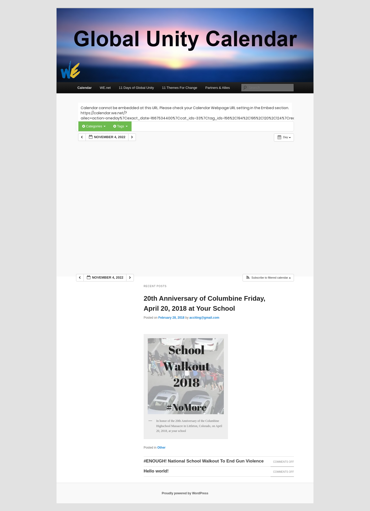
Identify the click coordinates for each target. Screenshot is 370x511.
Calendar (84, 88)
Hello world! (156, 471)
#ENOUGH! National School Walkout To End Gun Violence (204, 461)
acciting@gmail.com (204, 317)
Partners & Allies (217, 88)
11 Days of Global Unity (136, 88)
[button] (268, 277)
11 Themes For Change (179, 88)
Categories (94, 126)
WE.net (105, 88)
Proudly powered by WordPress (185, 493)
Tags (120, 126)
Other (161, 447)
